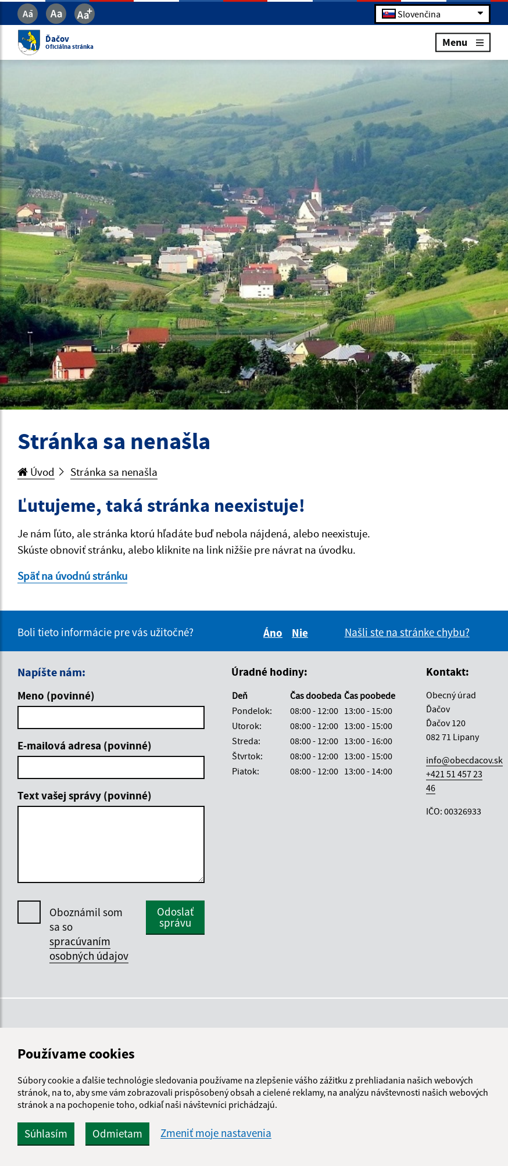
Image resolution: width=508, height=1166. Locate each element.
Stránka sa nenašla (114, 472)
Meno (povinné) (56, 695)
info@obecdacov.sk (464, 760)
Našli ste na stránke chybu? (407, 632)
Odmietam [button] (117, 1133)
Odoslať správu (175, 917)
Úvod (36, 472)
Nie (302, 633)
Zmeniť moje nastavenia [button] (215, 1133)
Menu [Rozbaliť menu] (463, 42)
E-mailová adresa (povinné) (84, 745)
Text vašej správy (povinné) (84, 795)
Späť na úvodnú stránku (72, 576)
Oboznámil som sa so (88, 934)
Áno (274, 633)
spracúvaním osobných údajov (88, 948)
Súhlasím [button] (45, 1133)
